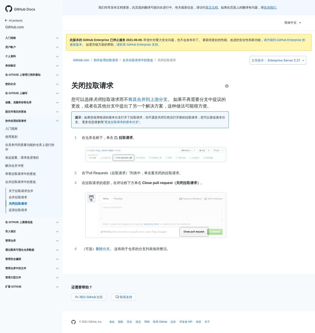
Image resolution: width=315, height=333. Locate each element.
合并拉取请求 (18, 197)
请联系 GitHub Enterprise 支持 (137, 44)
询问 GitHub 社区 (89, 297)
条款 (112, 321)
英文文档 (212, 7)
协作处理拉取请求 (106, 60)
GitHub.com (14, 27)
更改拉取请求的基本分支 (121, 122)
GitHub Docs (24, 9)
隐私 (120, 321)
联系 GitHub (160, 321)
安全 (129, 321)
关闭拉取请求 (18, 203)
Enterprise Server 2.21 (278, 60)
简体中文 (292, 22)
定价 (173, 321)
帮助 (147, 321)
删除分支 (103, 249)
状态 (138, 321)
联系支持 (124, 297)
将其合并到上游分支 (148, 99)
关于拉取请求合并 (21, 191)
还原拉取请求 (18, 210)
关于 (207, 321)
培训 (198, 321)
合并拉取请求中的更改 (137, 60)
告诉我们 (270, 7)
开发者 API (185, 321)
